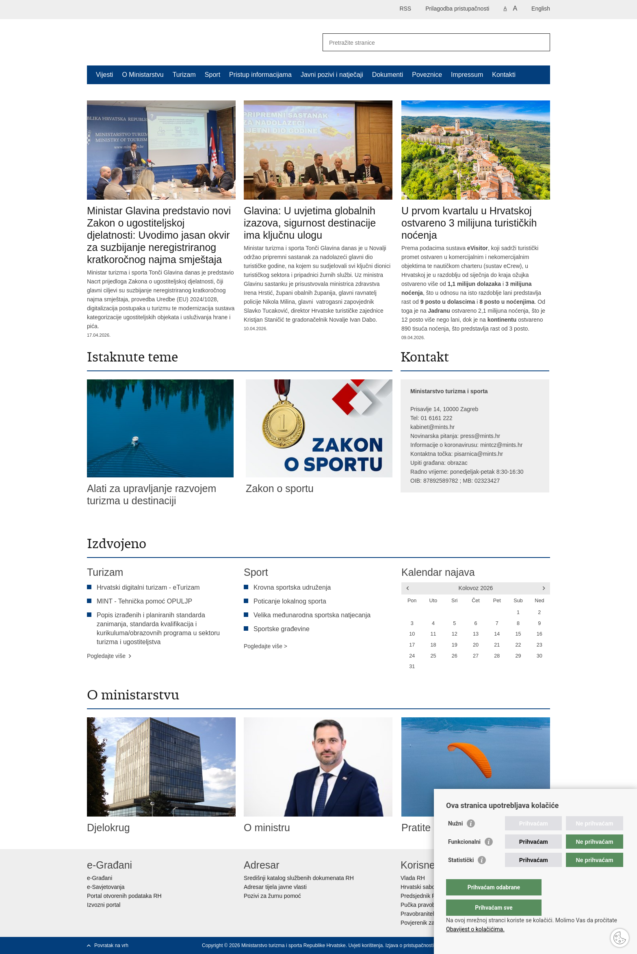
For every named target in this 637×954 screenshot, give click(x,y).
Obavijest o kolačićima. (475, 929)
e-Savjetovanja (106, 887)
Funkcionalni (464, 858)
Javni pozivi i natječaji (332, 74)
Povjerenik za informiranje (433, 922)
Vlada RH (413, 878)
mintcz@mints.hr (501, 445)
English (540, 8)
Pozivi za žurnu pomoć (272, 896)
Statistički (461, 876)
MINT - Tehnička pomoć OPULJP (144, 601)
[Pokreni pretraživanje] (541, 42)
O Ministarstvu (142, 74)
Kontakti (504, 74)
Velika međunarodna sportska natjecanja (312, 615)
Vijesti (104, 74)
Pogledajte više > (265, 646)
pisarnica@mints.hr (478, 454)
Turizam (184, 74)
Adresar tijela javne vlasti (275, 887)
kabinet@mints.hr (432, 427)
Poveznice (427, 74)
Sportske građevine (282, 628)
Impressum (467, 74)
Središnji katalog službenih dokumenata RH (299, 878)
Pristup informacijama (260, 74)
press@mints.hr (480, 436)
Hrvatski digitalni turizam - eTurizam (148, 587)
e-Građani (99, 878)
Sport (212, 74)
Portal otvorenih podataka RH (124, 896)
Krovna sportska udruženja (292, 587)
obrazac (457, 463)
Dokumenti (387, 74)
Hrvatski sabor (419, 887)
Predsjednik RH (420, 896)
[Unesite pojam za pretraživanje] (427, 42)
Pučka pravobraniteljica (430, 905)
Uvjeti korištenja (365, 945)
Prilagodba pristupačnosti (457, 8)
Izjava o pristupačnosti (410, 945)
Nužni (455, 839)
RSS (405, 8)
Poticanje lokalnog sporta (290, 601)
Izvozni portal (103, 905)
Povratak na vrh (111, 945)
